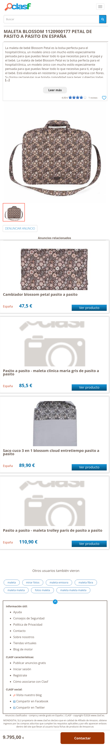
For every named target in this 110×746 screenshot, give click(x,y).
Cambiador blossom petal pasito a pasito (40, 294)
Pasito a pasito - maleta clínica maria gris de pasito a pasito (51, 372)
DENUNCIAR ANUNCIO (20, 228)
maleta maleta (16, 590)
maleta (12, 582)
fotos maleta (42, 590)
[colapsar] (100, 6)
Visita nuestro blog (27, 695)
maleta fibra (86, 582)
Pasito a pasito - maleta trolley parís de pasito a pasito (52, 530)
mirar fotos (33, 582)
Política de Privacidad (27, 625)
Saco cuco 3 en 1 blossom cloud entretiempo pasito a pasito (51, 452)
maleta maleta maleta (73, 590)
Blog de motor (23, 649)
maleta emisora (59, 582)
